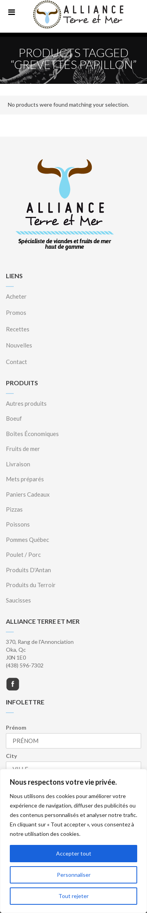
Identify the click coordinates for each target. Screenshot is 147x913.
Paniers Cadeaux (28, 494)
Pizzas (14, 509)
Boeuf (14, 418)
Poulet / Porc (23, 554)
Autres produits (26, 403)
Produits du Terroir (31, 584)
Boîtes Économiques (32, 433)
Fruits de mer (23, 448)
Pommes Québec (27, 539)
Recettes (17, 329)
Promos (16, 312)
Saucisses (18, 600)
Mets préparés (25, 478)
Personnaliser (74, 874)
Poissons (18, 524)
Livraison (18, 464)
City (11, 755)
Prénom (16, 727)
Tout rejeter (73, 896)
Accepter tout (73, 853)
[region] (73, 841)
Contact (16, 361)
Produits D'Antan (28, 569)
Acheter (16, 296)
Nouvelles (19, 345)
